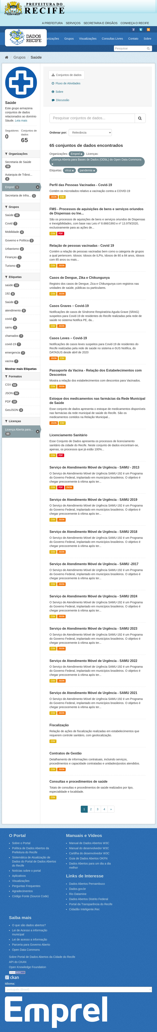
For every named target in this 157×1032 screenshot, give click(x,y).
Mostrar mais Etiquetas (21, 368)
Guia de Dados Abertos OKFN (88, 858)
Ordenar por (57, 132)
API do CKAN (17, 962)
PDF (60, 233)
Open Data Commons (26, 949)
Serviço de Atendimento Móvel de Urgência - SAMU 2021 (93, 693)
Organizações (50, 38)
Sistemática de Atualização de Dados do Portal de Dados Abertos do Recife (34, 861)
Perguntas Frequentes (26, 886)
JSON (54, 197)
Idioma (9, 983)
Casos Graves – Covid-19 (69, 306)
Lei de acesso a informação (29, 939)
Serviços (73, 23)
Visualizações (87, 38)
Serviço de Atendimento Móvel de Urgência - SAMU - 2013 (94, 467)
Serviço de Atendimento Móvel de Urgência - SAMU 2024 (93, 596)
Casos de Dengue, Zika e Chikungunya (79, 277)
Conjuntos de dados (66, 75)
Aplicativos (19, 875)
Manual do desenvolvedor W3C (89, 848)
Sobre (147, 38)
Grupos (69, 38)
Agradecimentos (22, 891)
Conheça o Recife (135, 23)
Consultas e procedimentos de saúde (78, 781)
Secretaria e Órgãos (101, 23)
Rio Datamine (77, 894)
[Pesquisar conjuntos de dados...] (92, 118)
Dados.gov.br (77, 888)
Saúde (36, 57)
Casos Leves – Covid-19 (68, 338)
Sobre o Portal (21, 843)
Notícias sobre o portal (26, 870)
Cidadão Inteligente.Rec (84, 909)
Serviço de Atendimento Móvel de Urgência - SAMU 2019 (93, 499)
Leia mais (21, 120)
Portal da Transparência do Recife (90, 904)
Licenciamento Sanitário (68, 435)
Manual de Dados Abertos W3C (89, 843)
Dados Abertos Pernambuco (87, 883)
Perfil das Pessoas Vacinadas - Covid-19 (80, 185)
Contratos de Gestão (65, 753)
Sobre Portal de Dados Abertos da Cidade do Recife (42, 956)
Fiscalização (59, 725)
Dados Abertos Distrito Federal (88, 899)
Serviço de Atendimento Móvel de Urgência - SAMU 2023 (93, 628)
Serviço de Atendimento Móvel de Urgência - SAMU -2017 (93, 564)
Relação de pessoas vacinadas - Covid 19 (81, 245)
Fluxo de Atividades (66, 83)
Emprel (56, 1012)
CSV (62, 197)
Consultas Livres (112, 38)
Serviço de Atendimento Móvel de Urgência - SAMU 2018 (93, 531)
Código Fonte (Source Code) (30, 896)
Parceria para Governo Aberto (31, 944)
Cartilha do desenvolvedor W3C (89, 853)
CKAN (12, 977)
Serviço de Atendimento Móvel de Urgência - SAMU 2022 (93, 661)
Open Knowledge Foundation (27, 967)
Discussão (60, 100)
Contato (133, 38)
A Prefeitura (52, 23)
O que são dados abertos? (29, 925)
